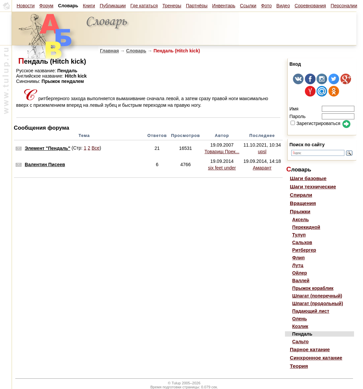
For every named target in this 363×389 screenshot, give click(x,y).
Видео (283, 5)
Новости (26, 5)
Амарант (262, 167)
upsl (262, 151)
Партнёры (197, 5)
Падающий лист (310, 311)
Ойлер (299, 273)
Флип (298, 257)
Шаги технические (313, 186)
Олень (299, 318)
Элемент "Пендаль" (47, 148)
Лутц (297, 265)
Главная (109, 50)
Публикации (113, 5)
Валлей (301, 280)
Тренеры (171, 5)
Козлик (300, 326)
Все (96, 148)
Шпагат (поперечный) (317, 295)
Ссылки (248, 5)
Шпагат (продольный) (317, 303)
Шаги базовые (308, 178)
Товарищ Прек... (222, 151)
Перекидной (306, 227)
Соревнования (310, 5)
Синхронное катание (316, 357)
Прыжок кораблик (312, 288)
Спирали (301, 195)
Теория (299, 366)
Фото (266, 5)
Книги (89, 5)
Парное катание (310, 349)
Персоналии (344, 5)
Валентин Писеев (45, 164)
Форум (46, 5)
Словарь (136, 50)
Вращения (303, 203)
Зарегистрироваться (315, 123)
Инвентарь (223, 5)
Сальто (300, 341)
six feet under (222, 167)
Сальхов (302, 242)
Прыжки (300, 211)
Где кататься (144, 5)
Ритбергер (304, 250)
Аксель (300, 219)
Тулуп (299, 234)
